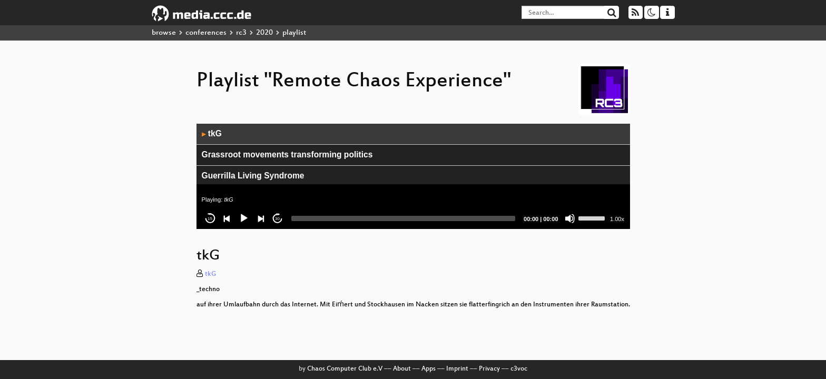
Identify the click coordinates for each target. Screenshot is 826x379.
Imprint (457, 369)
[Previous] (227, 218)
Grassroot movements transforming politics (287, 154)
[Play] (244, 218)
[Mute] (570, 218)
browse (164, 32)
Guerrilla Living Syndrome (253, 175)
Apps (428, 369)
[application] (413, 176)
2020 (264, 32)
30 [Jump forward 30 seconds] (277, 218)
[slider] (403, 218)
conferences (206, 32)
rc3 (241, 32)
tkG (212, 133)
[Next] (260, 218)
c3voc (518, 369)
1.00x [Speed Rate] (617, 219)
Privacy (489, 369)
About (402, 369)
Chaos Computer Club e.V (344, 369)
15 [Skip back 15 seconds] (210, 218)
